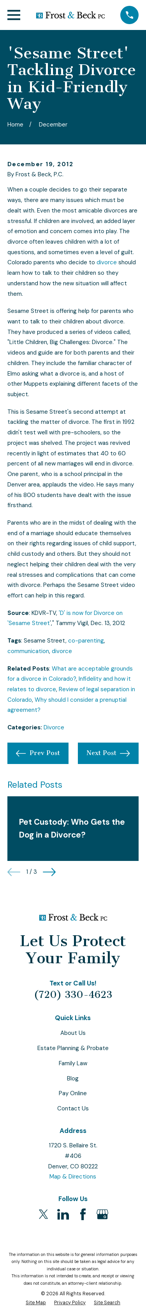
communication (28, 651)
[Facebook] (83, 1214)
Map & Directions (72, 1176)
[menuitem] (36, 1302)
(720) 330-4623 (73, 994)
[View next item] (49, 872)
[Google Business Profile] (102, 1214)
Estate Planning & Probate (73, 1048)
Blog (73, 1078)
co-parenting (86, 641)
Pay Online (73, 1093)
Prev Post (38, 753)
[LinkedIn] (63, 1214)
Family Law (73, 1063)
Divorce (54, 727)
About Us (73, 1033)
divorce (107, 262)
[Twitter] (43, 1214)
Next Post (108, 753)
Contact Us (73, 1108)
